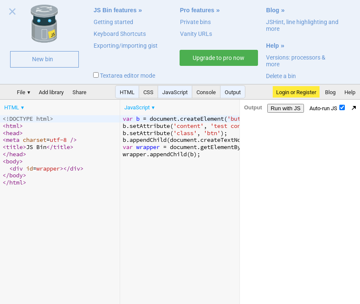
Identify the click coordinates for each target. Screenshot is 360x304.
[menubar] (67, 105)
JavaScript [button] (175, 92)
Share (79, 92)
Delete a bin (281, 76)
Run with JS (286, 108)
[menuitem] (14, 107)
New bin (42, 59)
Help (272, 45)
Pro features (197, 10)
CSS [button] (148, 92)
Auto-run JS (327, 108)
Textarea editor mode (124, 75)
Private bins (195, 22)
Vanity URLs (196, 33)
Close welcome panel (12, 13)
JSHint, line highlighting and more (302, 25)
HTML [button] (127, 92)
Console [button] (206, 92)
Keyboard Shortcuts (120, 33)
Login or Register (296, 92)
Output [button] (233, 92)
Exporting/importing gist (126, 45)
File (21, 92)
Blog (272, 10)
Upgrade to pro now (218, 57)
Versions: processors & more (295, 61)
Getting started (113, 22)
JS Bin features (115, 10)
